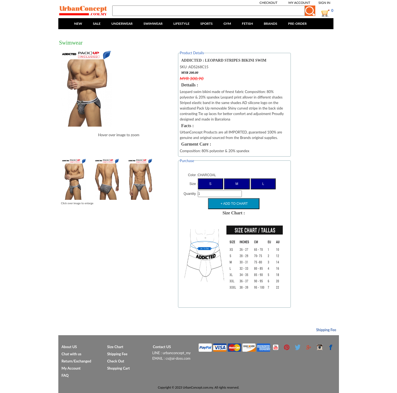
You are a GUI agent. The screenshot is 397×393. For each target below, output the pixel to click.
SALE (97, 23)
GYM (227, 23)
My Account (299, 3)
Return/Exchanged (76, 361)
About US (69, 347)
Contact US (162, 347)
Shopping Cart (118, 368)
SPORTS (206, 23)
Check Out (115, 361)
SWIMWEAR (153, 23)
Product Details (192, 53)
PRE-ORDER (297, 23)
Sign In (324, 3)
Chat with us (71, 354)
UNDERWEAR (122, 23)
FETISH (247, 23)
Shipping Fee (326, 330)
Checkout (268, 3)
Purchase (187, 161)
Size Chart (115, 347)
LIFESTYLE (181, 23)
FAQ (65, 375)
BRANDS (270, 23)
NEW (78, 23)
